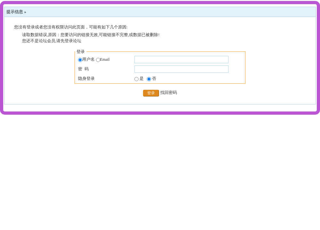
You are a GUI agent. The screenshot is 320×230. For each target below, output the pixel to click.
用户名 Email (93, 59)
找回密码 (168, 92)
